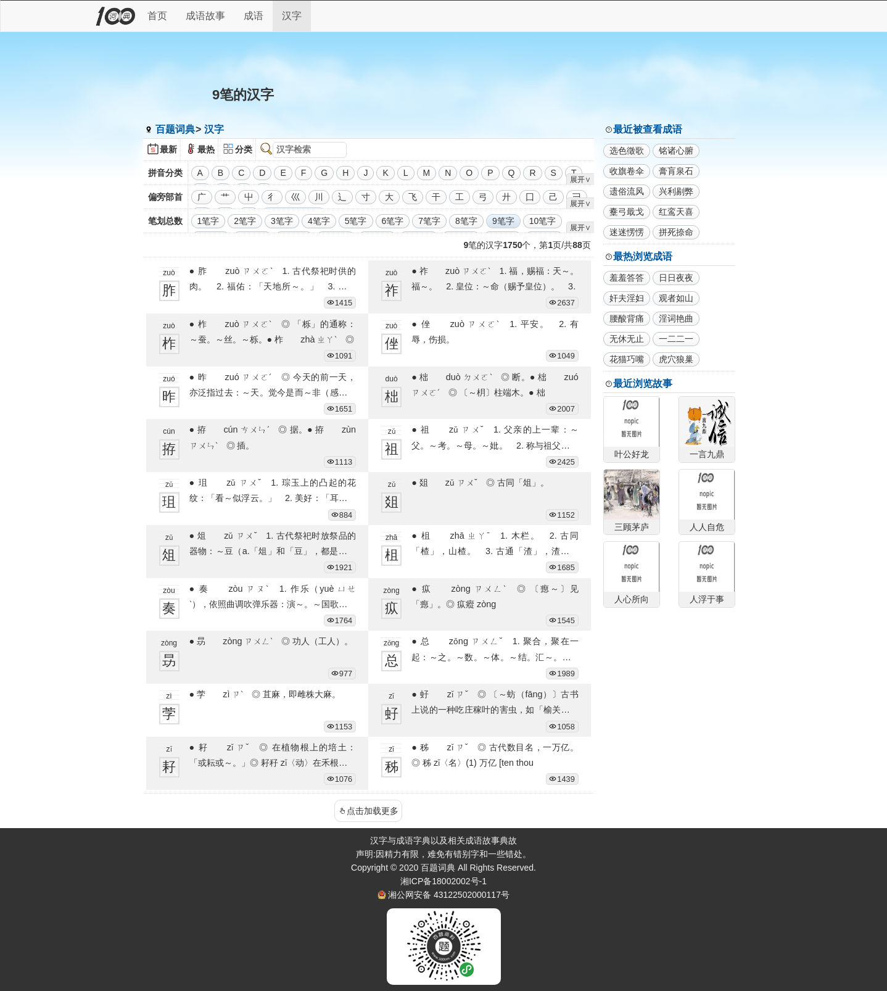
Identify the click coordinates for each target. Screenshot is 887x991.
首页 (157, 15)
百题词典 (175, 129)
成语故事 (205, 15)
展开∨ (580, 179)
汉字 (292, 15)
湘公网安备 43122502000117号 (449, 895)
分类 (243, 149)
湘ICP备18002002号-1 (443, 881)
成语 (253, 15)
